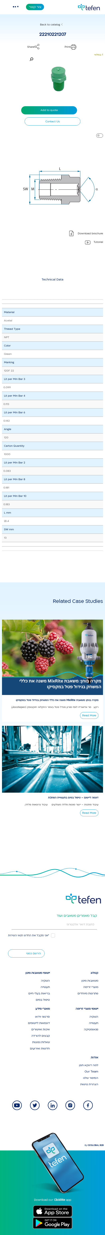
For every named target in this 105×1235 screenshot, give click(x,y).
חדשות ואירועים (40, 1048)
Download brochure (90, 233)
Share (30, 47)
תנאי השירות (15, 935)
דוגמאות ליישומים (39, 1023)
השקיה (45, 981)
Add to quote (49, 110)
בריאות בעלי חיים (39, 993)
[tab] (52, 279)
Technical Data (52, 279)
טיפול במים (43, 1000)
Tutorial (98, 242)
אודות (94, 1057)
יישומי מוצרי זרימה (87, 1009)
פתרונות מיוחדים (88, 993)
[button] (31, 59)
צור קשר (35, 7)
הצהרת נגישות (89, 1084)
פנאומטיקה (91, 1029)
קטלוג (94, 973)
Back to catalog (50, 24)
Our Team (91, 1071)
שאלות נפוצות (41, 1042)
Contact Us (52, 121)
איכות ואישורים (40, 1029)
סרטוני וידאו (42, 1017)
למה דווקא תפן (88, 1065)
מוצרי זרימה (90, 987)
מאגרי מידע (42, 1009)
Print (67, 47)
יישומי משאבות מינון (37, 973)
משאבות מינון (89, 981)
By (94, 1145)
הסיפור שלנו (90, 1078)
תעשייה (45, 987)
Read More (89, 715)
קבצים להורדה (40, 1036)
